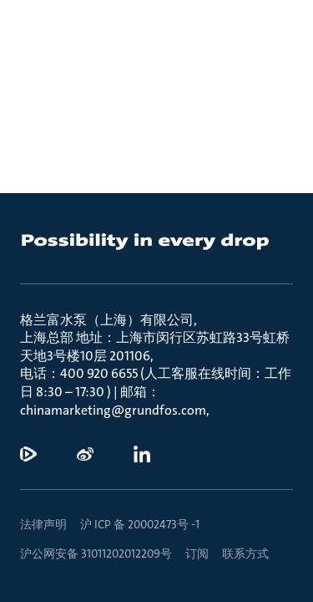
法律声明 (43, 524)
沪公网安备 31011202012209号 (96, 553)
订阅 (197, 553)
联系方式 (245, 553)
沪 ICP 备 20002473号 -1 (139, 524)
